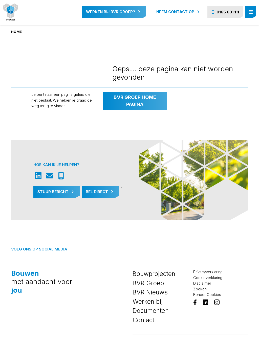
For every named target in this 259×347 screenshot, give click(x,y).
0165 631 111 (225, 12)
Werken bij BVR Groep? (113, 11)
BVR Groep (148, 283)
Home (16, 32)
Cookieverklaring (207, 277)
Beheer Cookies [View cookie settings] (207, 294)
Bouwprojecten (154, 273)
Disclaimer (202, 283)
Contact (143, 320)
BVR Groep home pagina (135, 100)
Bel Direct (99, 191)
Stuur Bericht (55, 191)
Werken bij (148, 301)
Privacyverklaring (208, 271)
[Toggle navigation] (250, 12)
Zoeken (200, 289)
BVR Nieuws (150, 292)
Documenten (151, 310)
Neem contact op (177, 11)
